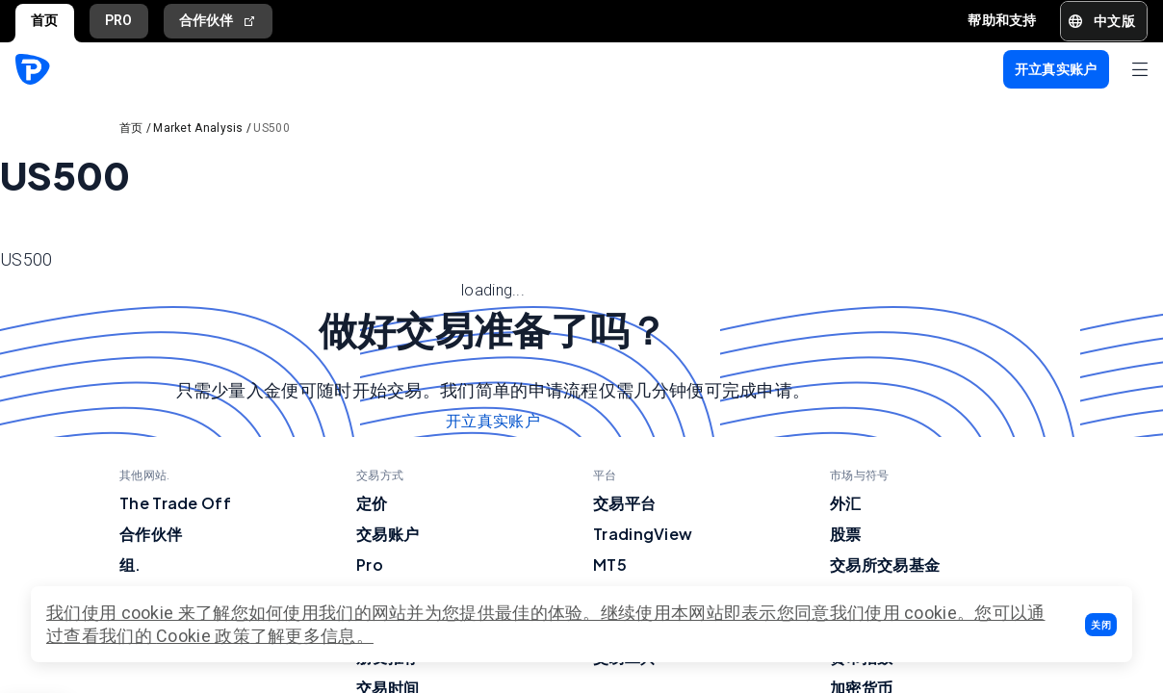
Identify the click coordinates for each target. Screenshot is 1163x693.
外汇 (846, 503)
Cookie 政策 (203, 636)
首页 (45, 20)
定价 (372, 503)
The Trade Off (175, 503)
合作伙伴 (218, 21)
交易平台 (624, 503)
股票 (846, 534)
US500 (271, 128)
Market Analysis (198, 128)
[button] (1101, 624)
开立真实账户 (493, 421)
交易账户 (387, 534)
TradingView (642, 534)
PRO (119, 20)
